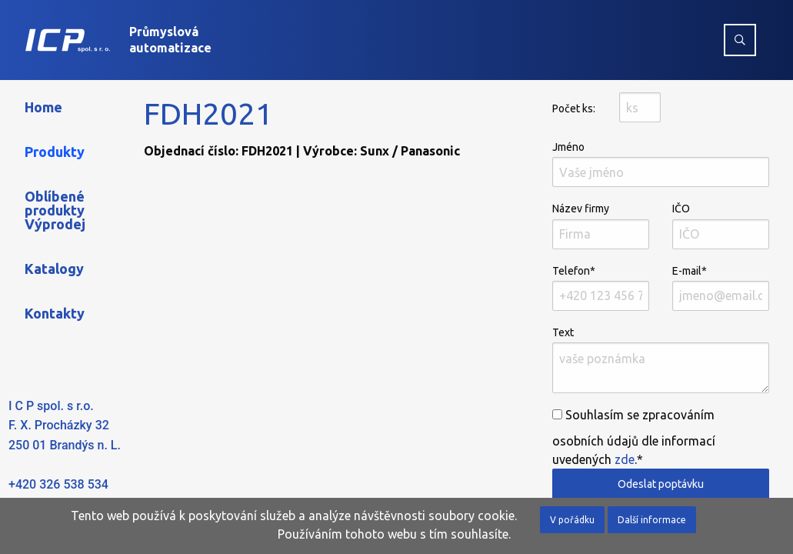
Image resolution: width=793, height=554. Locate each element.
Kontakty (55, 313)
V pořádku (572, 520)
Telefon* (600, 288)
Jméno (660, 164)
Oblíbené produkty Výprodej (55, 210)
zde (625, 459)
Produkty (55, 151)
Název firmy (600, 225)
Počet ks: (573, 108)
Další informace (652, 520)
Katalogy (54, 268)
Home (43, 107)
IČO (720, 225)
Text (660, 359)
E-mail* (720, 288)
